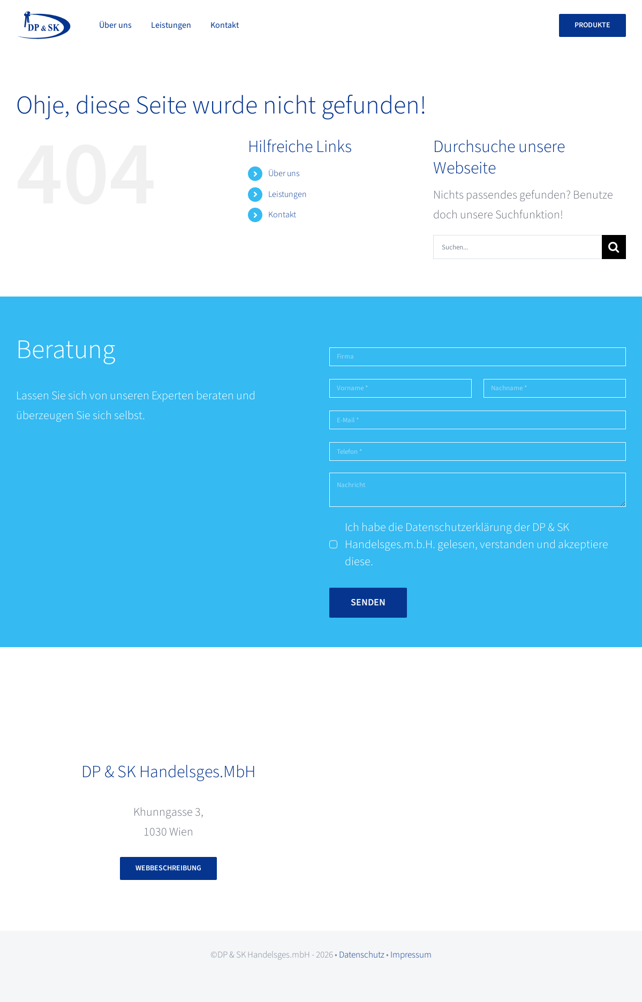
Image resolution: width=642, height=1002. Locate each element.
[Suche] (614, 247)
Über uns (283, 173)
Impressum (411, 954)
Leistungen (287, 194)
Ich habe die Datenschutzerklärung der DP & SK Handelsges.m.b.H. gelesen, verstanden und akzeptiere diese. (476, 544)
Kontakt (282, 215)
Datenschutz (361, 954)
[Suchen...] (517, 247)
